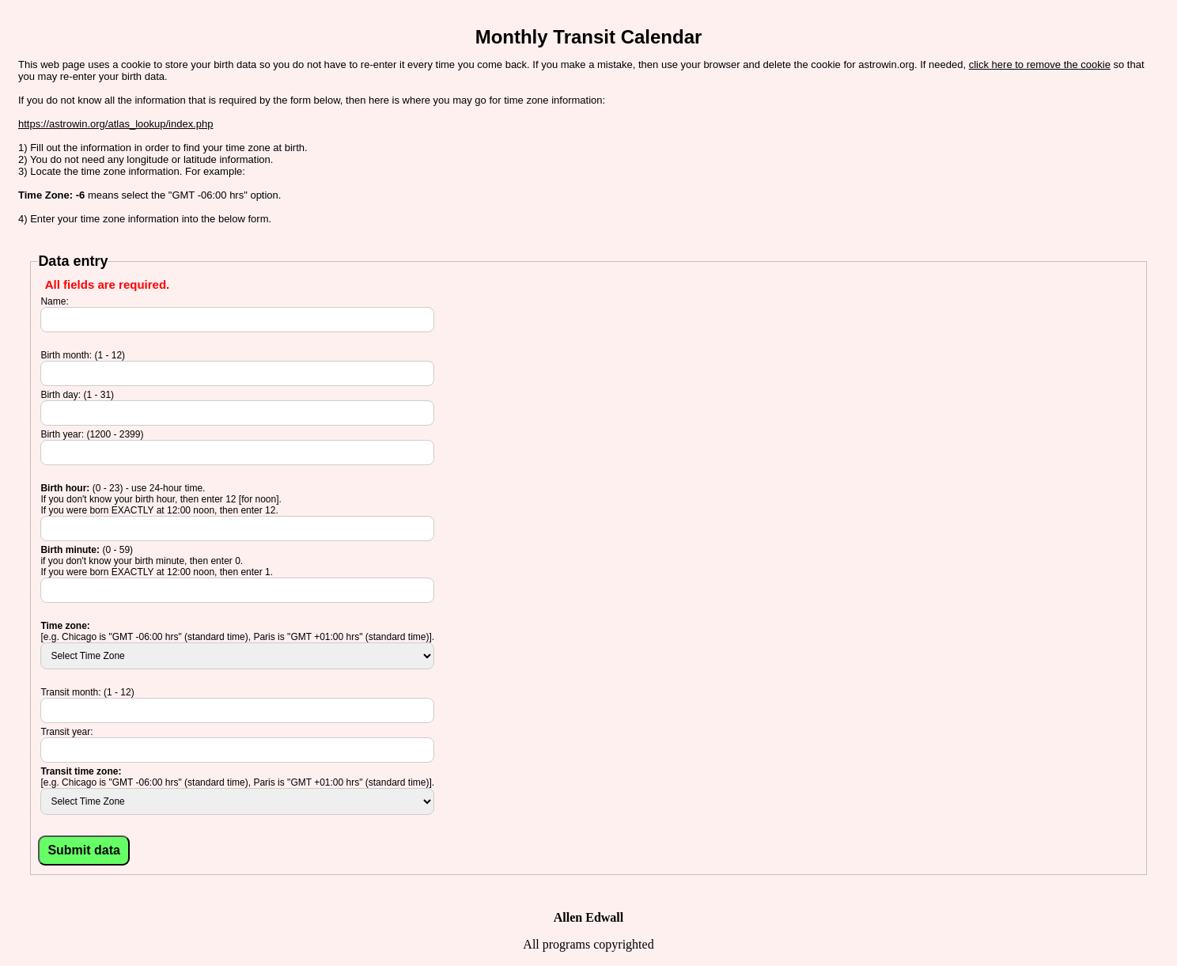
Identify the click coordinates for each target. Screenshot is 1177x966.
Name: (54, 301)
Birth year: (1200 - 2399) (91, 434)
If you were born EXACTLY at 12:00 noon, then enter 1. (156, 572)
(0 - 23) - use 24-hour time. (122, 488)
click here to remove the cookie (1040, 64)
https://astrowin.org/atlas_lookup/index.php (115, 124)
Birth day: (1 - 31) (77, 394)
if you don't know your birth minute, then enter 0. (141, 560)
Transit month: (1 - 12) (87, 692)
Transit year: (66, 731)
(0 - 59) (86, 549)
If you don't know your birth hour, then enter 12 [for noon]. (160, 499)
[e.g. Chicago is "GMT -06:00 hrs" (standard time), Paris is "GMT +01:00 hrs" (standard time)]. (237, 636)
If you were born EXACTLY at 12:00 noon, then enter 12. (159, 510)
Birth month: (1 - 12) (82, 355)
